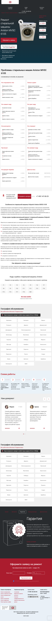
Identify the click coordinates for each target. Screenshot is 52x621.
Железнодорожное (26, 330)
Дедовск (26, 325)
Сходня (43, 354)
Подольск (26, 349)
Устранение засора (6, 107)
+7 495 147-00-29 (42, 196)
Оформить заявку (9, 40)
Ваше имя (9, 573)
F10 (17, 288)
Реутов (26, 354)
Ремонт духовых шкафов (6, 601)
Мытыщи (9, 344)
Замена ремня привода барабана (7, 174)
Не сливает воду (6, 104)
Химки (8, 359)
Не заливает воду (32, 148)
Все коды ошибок (26, 296)
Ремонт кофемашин (5, 600)
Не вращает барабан (7, 169)
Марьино (43, 339)
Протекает (4, 148)
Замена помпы (5, 115)
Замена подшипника (33, 139)
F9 (10, 288)
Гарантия (10, 8)
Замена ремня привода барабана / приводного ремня (35, 86)
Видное (43, 320)
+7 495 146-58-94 (26, 11)
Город (41, 8)
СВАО (26, 363)
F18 (24, 292)
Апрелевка (8, 320)
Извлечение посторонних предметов (34, 91)
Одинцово (8, 349)
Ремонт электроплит (5, 598)
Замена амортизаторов (33, 95)
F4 (23, 285)
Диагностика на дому (33, 176)
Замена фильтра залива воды (8, 152)
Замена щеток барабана (34, 143)
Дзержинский (43, 325)
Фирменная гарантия (18, 593)
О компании (16, 592)
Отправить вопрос (24, 196)
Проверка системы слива (34, 129)
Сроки (6, 511)
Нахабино (26, 344)
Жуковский (43, 330)
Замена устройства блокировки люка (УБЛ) (8, 90)
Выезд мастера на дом (33, 173)
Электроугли (9, 363)
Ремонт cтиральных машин (6, 593)
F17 (17, 292)
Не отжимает (31, 126)
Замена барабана (32, 98)
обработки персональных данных (32, 580)
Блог (26, 8)
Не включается (6, 126)
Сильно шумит (31, 82)
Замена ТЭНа (31, 112)
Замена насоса (5, 159)
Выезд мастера (32, 511)
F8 (3, 288)
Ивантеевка (26, 334)
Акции (26, 7)
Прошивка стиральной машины (7, 138)
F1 (3, 285)
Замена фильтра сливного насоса (8, 112)
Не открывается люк (7, 82)
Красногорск (43, 334)
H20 (30, 292)
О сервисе (10, 7)
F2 (10, 285)
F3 (17, 285)
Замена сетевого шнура (7, 129)
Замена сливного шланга (8, 119)
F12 (30, 288)
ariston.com (32, 613)
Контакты (42, 7)
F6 (37, 285)
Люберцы (26, 339)
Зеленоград (9, 334)
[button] (44, 399)
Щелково (26, 359)
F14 (44, 288)
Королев (9, 339)
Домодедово (9, 330)
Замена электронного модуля (9, 94)
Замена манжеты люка (7, 97)
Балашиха (26, 320)
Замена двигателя (6, 181)
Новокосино (43, 344)
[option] (13, 416)
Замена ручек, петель (7, 86)
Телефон (29, 573)
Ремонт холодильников (5, 592)
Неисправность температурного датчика (34, 108)
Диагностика (43, 511)
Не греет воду (31, 104)
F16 (10, 292)
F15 (4, 292)
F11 (24, 288)
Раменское (8, 354)
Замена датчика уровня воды (35, 133)
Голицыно (8, 325)
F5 (30, 285)
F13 (37, 288)
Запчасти (14, 511)
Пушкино (43, 349)
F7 (43, 285)
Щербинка (43, 359)
